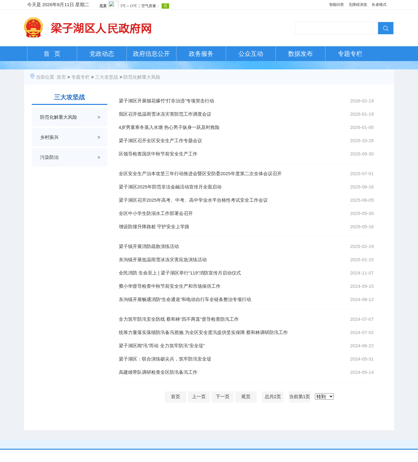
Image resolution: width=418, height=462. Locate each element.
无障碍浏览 (358, 4)
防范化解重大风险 (141, 77)
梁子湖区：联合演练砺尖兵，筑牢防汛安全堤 (165, 358)
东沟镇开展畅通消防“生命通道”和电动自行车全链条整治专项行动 (185, 299)
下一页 (223, 396)
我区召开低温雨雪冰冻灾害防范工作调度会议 (165, 114)
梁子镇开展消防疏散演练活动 (149, 246)
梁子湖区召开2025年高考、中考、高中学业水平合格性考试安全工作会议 (193, 200)
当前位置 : (46, 77)
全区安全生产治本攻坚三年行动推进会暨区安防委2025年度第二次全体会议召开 (200, 173)
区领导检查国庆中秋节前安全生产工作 (158, 153)
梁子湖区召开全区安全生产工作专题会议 (160, 140)
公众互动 (250, 53)
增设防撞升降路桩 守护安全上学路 (154, 226)
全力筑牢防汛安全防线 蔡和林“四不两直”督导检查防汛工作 (179, 319)
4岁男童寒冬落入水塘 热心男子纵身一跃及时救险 (169, 127)
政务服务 (201, 53)
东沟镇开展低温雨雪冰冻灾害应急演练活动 (163, 259)
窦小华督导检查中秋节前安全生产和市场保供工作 (170, 286)
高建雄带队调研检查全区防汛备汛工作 (158, 372)
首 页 (51, 53)
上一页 (199, 396)
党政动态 (101, 53)
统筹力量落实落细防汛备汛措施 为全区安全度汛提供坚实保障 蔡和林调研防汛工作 (203, 332)
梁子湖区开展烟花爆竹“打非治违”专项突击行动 (166, 100)
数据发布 (300, 53)
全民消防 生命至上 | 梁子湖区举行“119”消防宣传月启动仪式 (180, 272)
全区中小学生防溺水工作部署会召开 (156, 213)
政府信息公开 (151, 53)
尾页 (245, 396)
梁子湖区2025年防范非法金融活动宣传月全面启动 (170, 186)
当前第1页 (299, 396)
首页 (61, 77)
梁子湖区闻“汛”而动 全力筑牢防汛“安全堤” (162, 345)
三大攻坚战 (106, 77)
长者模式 (379, 4)
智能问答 (336, 4)
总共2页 (273, 396)
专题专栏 (350, 53)
